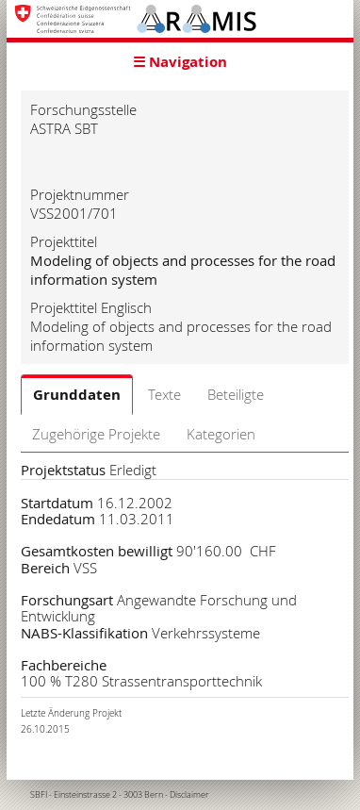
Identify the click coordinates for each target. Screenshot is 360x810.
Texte (164, 394)
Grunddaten (77, 395)
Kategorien (221, 433)
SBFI (38, 795)
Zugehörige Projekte (96, 433)
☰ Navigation (180, 62)
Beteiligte (235, 394)
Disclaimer (189, 795)
